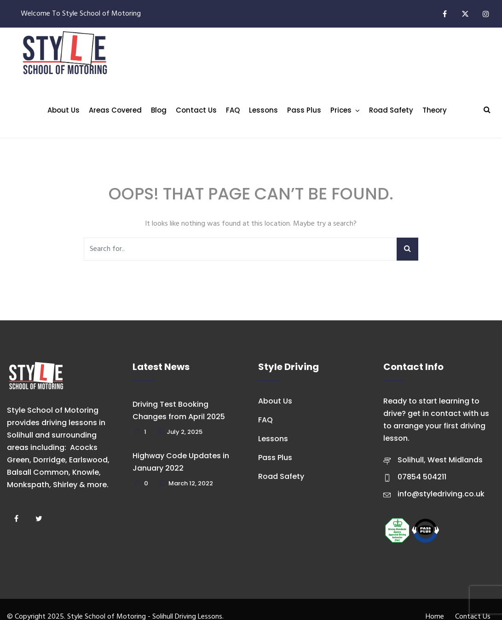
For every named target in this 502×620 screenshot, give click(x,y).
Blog (159, 110)
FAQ (233, 110)
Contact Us (196, 110)
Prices (341, 110)
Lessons (263, 110)
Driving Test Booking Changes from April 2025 (179, 410)
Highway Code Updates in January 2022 (181, 461)
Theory (434, 110)
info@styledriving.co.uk (441, 494)
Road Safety (391, 110)
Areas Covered (115, 110)
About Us (63, 110)
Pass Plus (304, 110)
